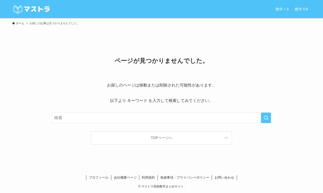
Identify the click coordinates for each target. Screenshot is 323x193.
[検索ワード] (161, 118)
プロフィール (99, 177)
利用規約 (148, 177)
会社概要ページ (125, 177)
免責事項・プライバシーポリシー (184, 177)
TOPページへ (161, 138)
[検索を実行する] (266, 118)
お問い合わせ (224, 177)
